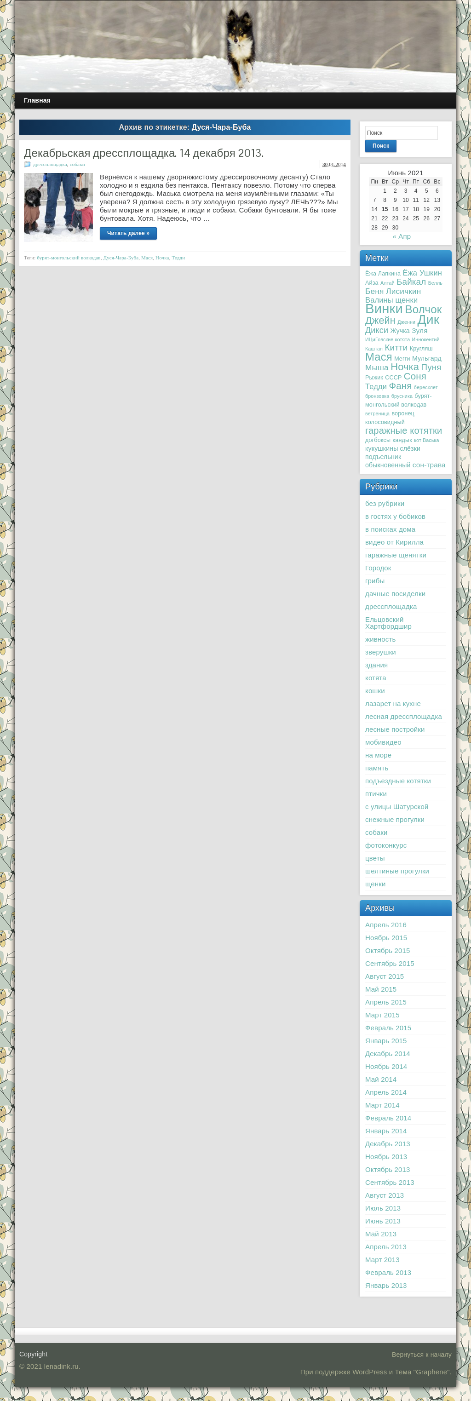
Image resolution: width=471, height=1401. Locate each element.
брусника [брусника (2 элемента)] (402, 396)
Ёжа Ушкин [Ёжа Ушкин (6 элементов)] (422, 273)
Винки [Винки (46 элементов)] (384, 308)
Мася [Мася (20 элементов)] (378, 356)
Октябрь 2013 (387, 1169)
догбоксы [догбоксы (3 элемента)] (378, 440)
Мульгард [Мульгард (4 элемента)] (427, 358)
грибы (375, 581)
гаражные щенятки (395, 555)
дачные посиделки (395, 593)
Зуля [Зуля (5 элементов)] (420, 330)
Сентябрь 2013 (389, 1182)
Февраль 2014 (388, 1118)
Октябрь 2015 (387, 950)
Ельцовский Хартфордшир (388, 622)
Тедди (178, 257)
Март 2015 (382, 1015)
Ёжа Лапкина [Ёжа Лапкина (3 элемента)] (383, 273)
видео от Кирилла (394, 542)
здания (376, 665)
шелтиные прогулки (397, 871)
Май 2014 (380, 1079)
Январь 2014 (386, 1131)
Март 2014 (382, 1105)
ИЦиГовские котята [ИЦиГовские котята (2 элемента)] (387, 339)
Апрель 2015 (386, 1002)
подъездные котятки (398, 781)
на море (378, 755)
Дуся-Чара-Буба (121, 257)
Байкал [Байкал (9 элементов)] (411, 282)
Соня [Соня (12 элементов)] (415, 376)
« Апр (401, 236)
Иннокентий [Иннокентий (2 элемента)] (426, 339)
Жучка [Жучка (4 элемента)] (400, 330)
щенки (375, 884)
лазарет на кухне (393, 703)
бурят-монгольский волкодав (68, 257)
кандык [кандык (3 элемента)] (402, 440)
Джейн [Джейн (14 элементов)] (380, 320)
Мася (147, 257)
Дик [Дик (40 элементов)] (428, 319)
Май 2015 (380, 989)
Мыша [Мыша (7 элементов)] (377, 367)
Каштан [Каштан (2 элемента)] (374, 348)
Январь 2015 (386, 1041)
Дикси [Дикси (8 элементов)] (376, 330)
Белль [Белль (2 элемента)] (435, 283)
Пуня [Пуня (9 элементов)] (431, 367)
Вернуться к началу (422, 1354)
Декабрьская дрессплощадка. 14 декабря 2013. (144, 153)
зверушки (380, 652)
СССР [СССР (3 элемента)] (393, 377)
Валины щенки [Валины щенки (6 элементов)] (391, 300)
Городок (378, 568)
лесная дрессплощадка (403, 716)
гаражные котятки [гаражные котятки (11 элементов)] (403, 430)
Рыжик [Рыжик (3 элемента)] (374, 377)
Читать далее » (128, 233)
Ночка (162, 257)
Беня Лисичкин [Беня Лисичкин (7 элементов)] (393, 291)
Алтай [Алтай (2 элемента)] (387, 283)
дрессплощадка (50, 164)
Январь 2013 (386, 1285)
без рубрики (384, 503)
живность (380, 639)
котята (375, 678)
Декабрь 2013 (387, 1144)
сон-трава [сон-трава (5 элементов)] (429, 465)
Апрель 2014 (386, 1092)
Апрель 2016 (386, 925)
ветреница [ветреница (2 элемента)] (377, 413)
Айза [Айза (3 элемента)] (372, 283)
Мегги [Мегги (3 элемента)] (402, 359)
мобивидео (383, 742)
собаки (77, 164)
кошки (375, 691)
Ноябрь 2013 (386, 1156)
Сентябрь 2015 (389, 963)
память (377, 768)
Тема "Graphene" (422, 1372)
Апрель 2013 (386, 1247)
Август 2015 (384, 976)
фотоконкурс (386, 845)
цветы (375, 858)
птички (376, 794)
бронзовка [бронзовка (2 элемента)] (377, 396)
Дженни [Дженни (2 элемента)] (406, 322)
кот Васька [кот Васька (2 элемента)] (426, 440)
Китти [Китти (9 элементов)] (396, 347)
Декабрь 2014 (387, 1053)
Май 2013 (380, 1234)
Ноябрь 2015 (386, 938)
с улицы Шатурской (396, 806)
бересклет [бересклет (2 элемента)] (426, 387)
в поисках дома (390, 529)
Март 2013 (382, 1259)
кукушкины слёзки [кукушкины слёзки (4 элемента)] (392, 448)
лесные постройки (395, 729)
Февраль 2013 (388, 1272)
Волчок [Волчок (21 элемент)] (423, 309)
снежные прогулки (395, 819)
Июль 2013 (383, 1208)
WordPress (369, 1372)
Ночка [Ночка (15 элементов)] (405, 367)
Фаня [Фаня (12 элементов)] (400, 385)
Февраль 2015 (388, 1028)
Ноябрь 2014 (386, 1066)
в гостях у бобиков (395, 516)
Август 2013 (384, 1195)
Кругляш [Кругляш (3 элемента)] (421, 348)
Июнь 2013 (383, 1221)
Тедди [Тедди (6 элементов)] (376, 386)
